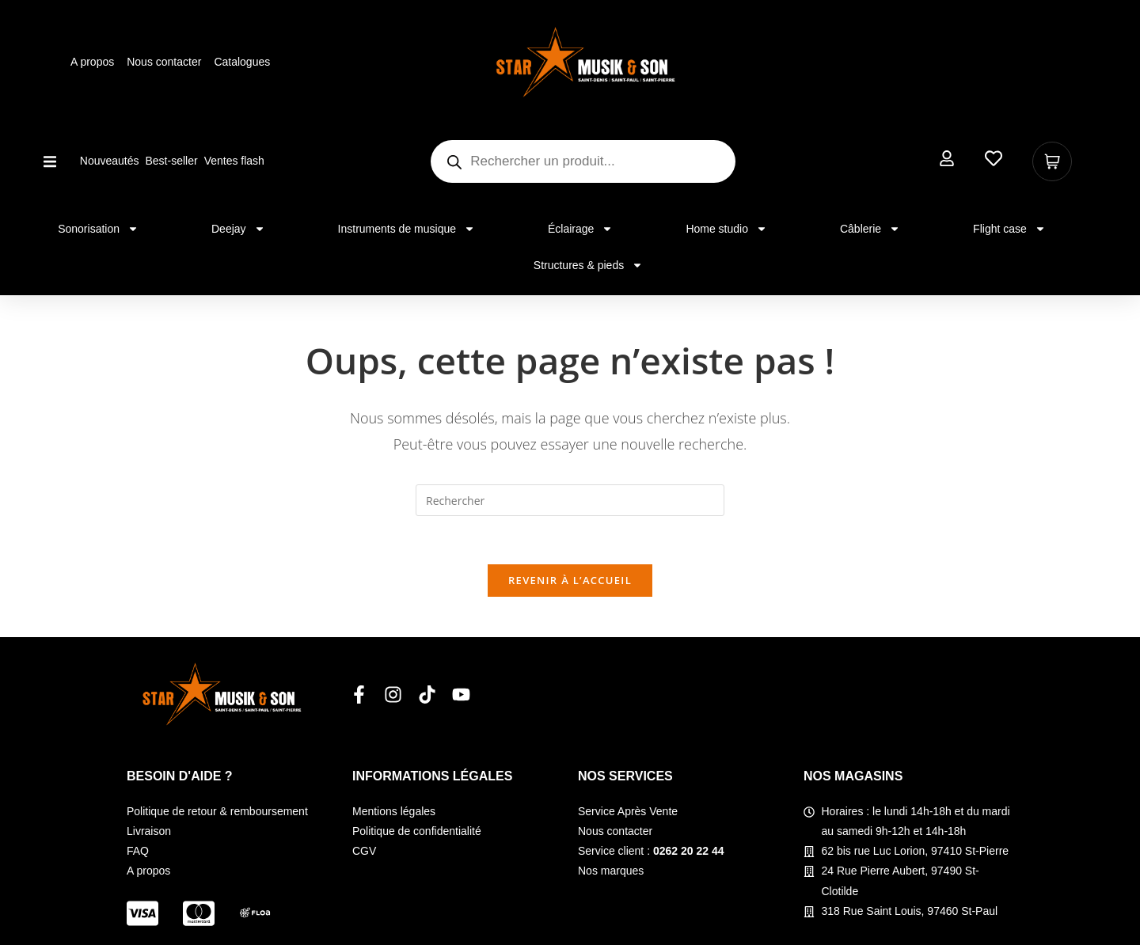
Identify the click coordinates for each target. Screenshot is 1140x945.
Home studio (726, 228)
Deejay (238, 228)
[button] (50, 162)
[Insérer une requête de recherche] (570, 500)
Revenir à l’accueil (570, 580)
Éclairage (580, 228)
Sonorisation (98, 228)
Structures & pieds (588, 265)
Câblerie (870, 228)
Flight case (1009, 228)
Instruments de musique (406, 228)
